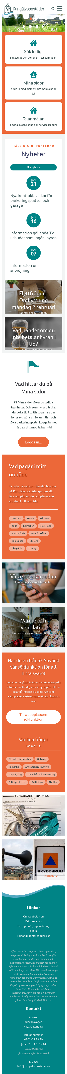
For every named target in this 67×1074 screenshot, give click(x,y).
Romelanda (17, 541)
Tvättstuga (37, 782)
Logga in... (33, 442)
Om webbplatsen (33, 916)
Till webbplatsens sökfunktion (33, 717)
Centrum (16, 518)
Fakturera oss (33, 921)
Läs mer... (32, 746)
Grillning (41, 759)
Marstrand (45, 526)
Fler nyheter (33, 167)
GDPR (33, 931)
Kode (14, 526)
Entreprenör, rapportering (33, 926)
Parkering (14, 766)
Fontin (30, 518)
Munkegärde (18, 533)
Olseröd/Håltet (39, 533)
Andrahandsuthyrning (37, 766)
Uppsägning (15, 774)
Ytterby (32, 548)
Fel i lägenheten (17, 782)
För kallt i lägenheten (20, 759)
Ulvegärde (17, 548)
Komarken (28, 526)
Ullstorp (34, 541)
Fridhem (44, 518)
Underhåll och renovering (41, 774)
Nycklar (53, 782)
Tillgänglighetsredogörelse (33, 936)
